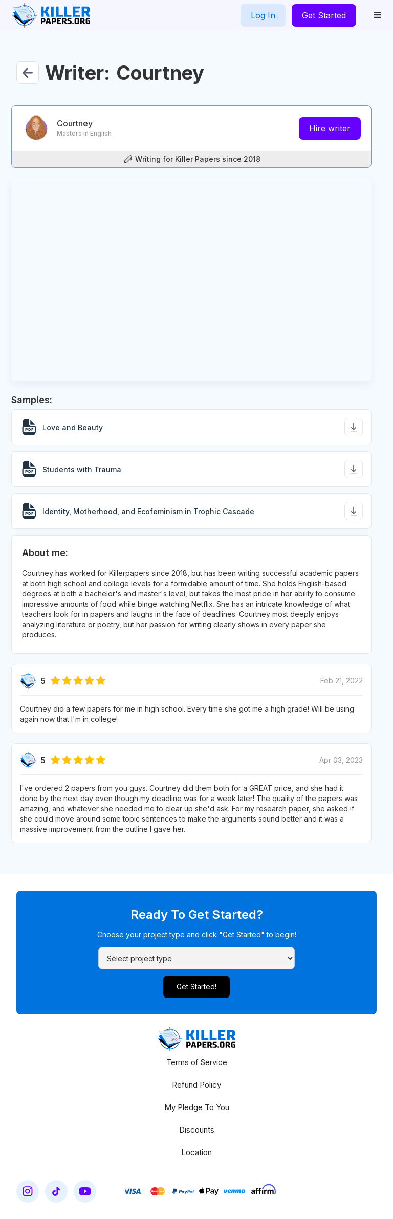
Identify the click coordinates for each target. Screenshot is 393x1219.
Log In (263, 15)
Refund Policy (196, 1085)
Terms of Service (196, 1062)
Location (196, 1152)
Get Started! (196, 986)
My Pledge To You (196, 1107)
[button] (377, 15)
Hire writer (330, 128)
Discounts (196, 1130)
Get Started (324, 15)
